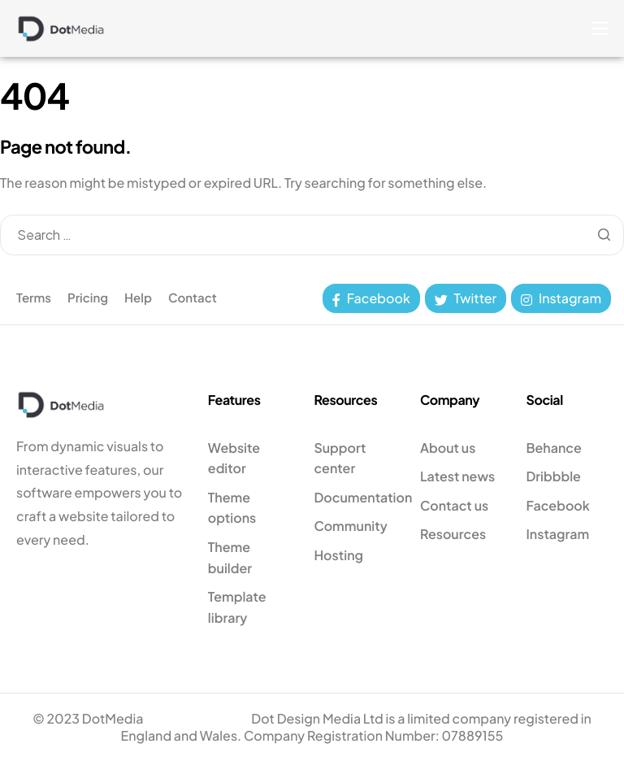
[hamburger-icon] (600, 28)
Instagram (561, 298)
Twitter (465, 298)
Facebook (371, 298)
